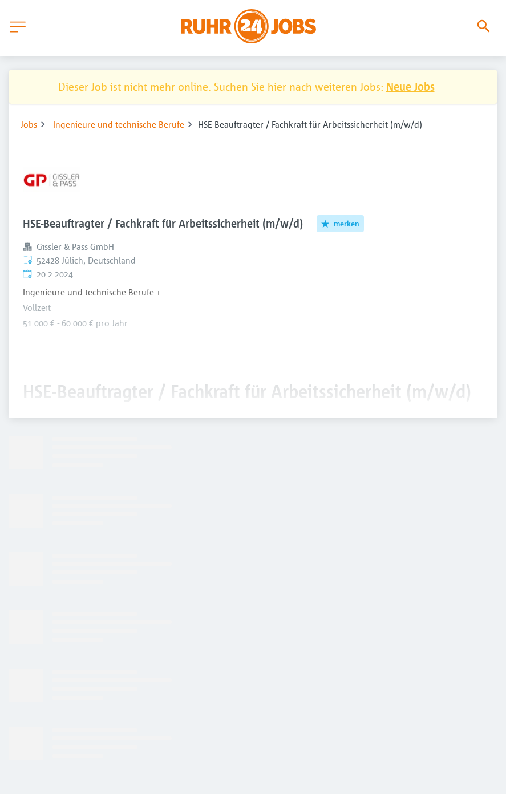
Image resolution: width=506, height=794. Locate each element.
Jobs (29, 124)
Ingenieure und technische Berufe (118, 124)
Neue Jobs (410, 86)
